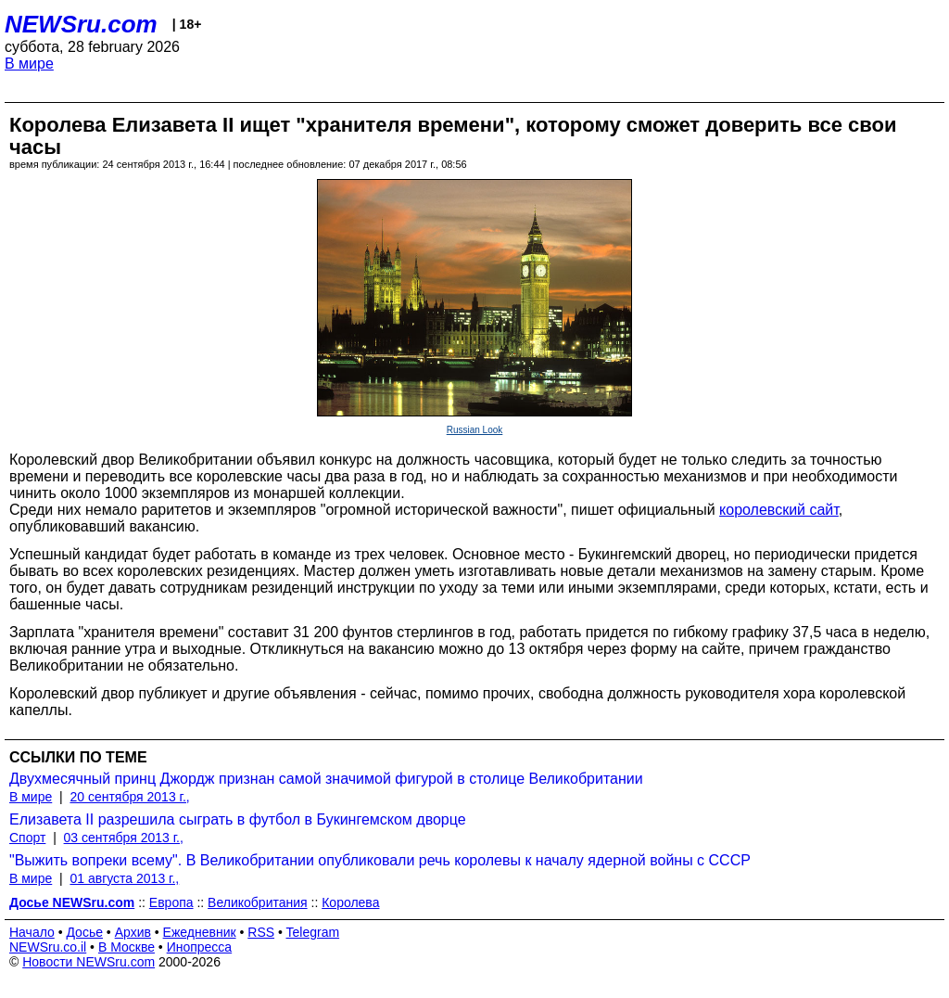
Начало (32, 932)
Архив (133, 932)
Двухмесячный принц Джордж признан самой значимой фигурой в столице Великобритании (326, 779)
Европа (171, 902)
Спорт (27, 837)
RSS (260, 932)
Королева (350, 902)
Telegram (313, 932)
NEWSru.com (81, 24)
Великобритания (258, 902)
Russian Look (475, 430)
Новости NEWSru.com (88, 961)
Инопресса (200, 947)
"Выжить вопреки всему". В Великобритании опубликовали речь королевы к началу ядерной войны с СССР (380, 860)
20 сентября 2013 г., (129, 796)
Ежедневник (199, 932)
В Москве (126, 947)
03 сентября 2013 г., (123, 837)
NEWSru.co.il (47, 947)
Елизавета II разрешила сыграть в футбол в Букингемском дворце (237, 819)
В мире (29, 63)
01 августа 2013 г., (124, 878)
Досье (84, 932)
